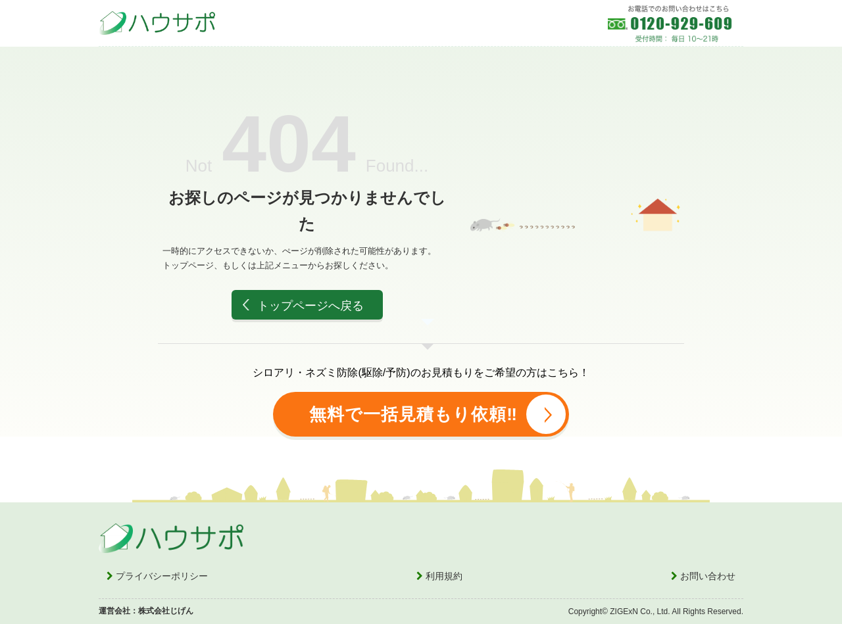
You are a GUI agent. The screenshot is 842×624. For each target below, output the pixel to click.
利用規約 (439, 576)
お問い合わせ (703, 576)
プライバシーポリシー (157, 576)
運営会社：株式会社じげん (146, 610)
